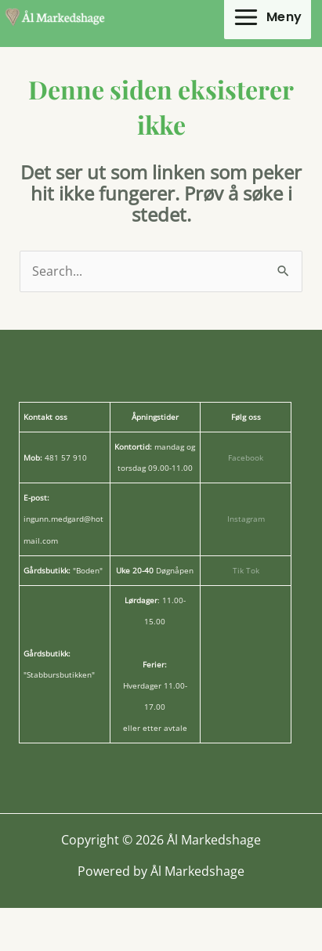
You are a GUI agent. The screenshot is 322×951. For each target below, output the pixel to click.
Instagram (246, 518)
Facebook (245, 457)
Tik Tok (246, 570)
